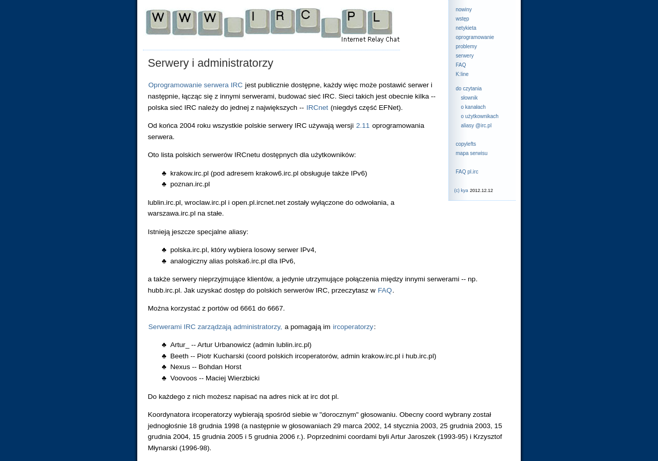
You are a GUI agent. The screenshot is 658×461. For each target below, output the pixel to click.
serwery (465, 56)
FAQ (461, 65)
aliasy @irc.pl (476, 125)
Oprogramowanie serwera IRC (196, 85)
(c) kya (461, 190)
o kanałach (473, 107)
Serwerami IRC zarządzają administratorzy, (215, 327)
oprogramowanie (475, 37)
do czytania (469, 88)
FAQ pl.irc (467, 172)
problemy (466, 46)
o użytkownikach (480, 116)
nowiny (464, 9)
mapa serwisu (472, 153)
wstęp (462, 19)
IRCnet (317, 107)
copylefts (466, 144)
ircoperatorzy (353, 327)
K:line (462, 74)
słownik (469, 98)
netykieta (466, 28)
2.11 (363, 125)
